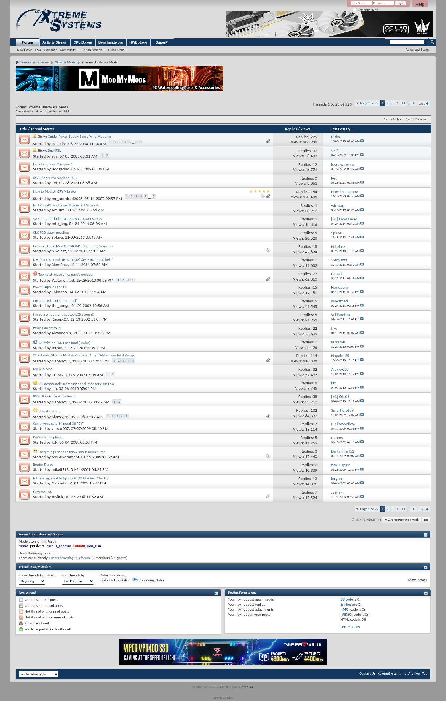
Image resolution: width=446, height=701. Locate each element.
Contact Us (367, 673)
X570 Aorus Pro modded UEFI (55, 178)
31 (315, 150)
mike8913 (60, 469)
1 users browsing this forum (69, 558)
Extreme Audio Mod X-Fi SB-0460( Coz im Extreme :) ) (73, 246)
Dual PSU (54, 150)
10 (138, 142)
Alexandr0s (61, 332)
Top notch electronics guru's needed (65, 274)
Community (68, 49)
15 (315, 287)
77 (315, 273)
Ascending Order (114, 580)
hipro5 (57, 416)
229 (314, 136)
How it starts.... (49, 411)
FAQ (38, 49)
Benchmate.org (110, 42)
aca (55, 155)
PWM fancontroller (47, 328)
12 (315, 164)
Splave (57, 237)
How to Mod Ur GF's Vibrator (55, 191)
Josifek (57, 496)
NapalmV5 (61, 361)
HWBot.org (138, 42)
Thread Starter (42, 129)
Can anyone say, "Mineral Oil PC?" (58, 423)
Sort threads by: (74, 575)
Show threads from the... (37, 575)
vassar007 (60, 428)
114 (314, 355)
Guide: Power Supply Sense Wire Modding (79, 136)
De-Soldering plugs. (47, 437)
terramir (59, 347)
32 (315, 369)
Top (426, 520)
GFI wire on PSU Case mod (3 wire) (64, 343)
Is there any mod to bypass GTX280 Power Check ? (70, 478)
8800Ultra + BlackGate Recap (54, 396)
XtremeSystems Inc (392, 673)
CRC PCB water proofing (51, 232)
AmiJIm (58, 210)
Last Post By (342, 129)
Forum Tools (391, 119)
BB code (346, 599)
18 (315, 246)
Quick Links (116, 49)
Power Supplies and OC (50, 287)
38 (315, 396)
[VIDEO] (346, 614)
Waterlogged (63, 280)
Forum (27, 42)
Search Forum (415, 119)
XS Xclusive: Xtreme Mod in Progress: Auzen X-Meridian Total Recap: (84, 355)
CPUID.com (82, 42)
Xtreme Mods (65, 62)
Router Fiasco (43, 464)
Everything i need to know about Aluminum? (71, 452)
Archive (414, 673)
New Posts (24, 49)
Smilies (345, 604)
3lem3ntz (60, 264)
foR (54, 442)
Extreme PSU (42, 492)
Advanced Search (418, 49)
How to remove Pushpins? (52, 164)
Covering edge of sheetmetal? (55, 300)
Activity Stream (54, 42)
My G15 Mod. (43, 369)
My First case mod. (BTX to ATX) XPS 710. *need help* (73, 259)
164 (314, 191)
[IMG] (345, 609)
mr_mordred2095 (67, 198)
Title (23, 129)
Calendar (50, 49)
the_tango (60, 305)
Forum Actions (92, 49)
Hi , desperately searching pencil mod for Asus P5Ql (76, 384)
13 (315, 478)
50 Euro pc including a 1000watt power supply (67, 219)
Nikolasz (59, 250)
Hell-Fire (59, 143)
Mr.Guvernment (65, 456)
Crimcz (57, 374)
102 (314, 410)
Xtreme (43, 62)
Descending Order (148, 580)
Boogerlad (60, 169)
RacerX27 (60, 319)
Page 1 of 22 (369, 103)
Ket (54, 182)
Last (424, 103)
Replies (291, 129)
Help (420, 4)
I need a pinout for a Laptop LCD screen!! (63, 314)
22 (315, 328)
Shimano (59, 291)
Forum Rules (350, 627)
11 (403, 103)
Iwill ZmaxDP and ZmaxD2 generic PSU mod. (66, 205)
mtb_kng (59, 223)
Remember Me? (365, 10)
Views (305, 129)
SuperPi (162, 42)
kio (54, 388)
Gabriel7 (59, 483)
